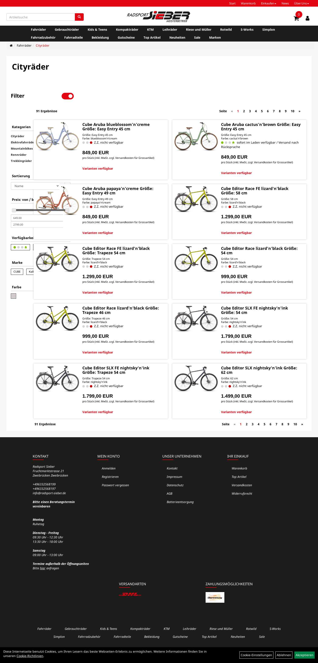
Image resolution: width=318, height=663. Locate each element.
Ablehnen (284, 655)
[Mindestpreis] (37, 202)
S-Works (247, 29)
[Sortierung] (35, 171)
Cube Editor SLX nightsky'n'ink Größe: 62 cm (266, 374)
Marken (215, 37)
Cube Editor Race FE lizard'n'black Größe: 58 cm (263, 179)
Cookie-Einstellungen (256, 655)
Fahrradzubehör (43, 37)
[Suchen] (79, 17)
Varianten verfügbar (134, 161)
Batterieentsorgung (180, 513)
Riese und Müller (198, 29)
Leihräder (170, 29)
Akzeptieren (304, 655)
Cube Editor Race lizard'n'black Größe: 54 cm (267, 242)
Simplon (268, 29)
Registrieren (110, 488)
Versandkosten (242, 496)
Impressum (174, 488)
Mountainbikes (22, 133)
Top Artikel (152, 37)
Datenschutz (175, 496)
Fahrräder (38, 29)
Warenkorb (248, 3)
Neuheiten (177, 37)
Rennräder (18, 140)
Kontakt (172, 479)
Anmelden (108, 479)
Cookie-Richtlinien (30, 656)
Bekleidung (100, 37)
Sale (197, 37)
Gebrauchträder (67, 29)
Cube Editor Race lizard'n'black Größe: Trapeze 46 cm (150, 310)
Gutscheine (126, 37)
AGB (169, 505)
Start (232, 3)
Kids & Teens (97, 29)
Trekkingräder (21, 146)
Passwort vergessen (115, 496)
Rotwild (226, 29)
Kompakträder (127, 29)
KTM (150, 29)
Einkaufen (268, 3)
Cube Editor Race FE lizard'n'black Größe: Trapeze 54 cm (151, 244)
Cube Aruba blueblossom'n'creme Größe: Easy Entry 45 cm (148, 113)
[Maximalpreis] (37, 209)
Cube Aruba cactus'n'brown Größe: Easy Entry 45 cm (263, 111)
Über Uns (301, 3)
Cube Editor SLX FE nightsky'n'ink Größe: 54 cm (264, 310)
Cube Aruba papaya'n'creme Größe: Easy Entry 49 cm (147, 179)
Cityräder (42, 45)
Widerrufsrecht (242, 505)
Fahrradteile (73, 37)
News (285, 3)
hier (42, 579)
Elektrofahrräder (23, 127)
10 (292, 96)
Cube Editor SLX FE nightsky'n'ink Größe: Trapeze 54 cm (149, 376)
